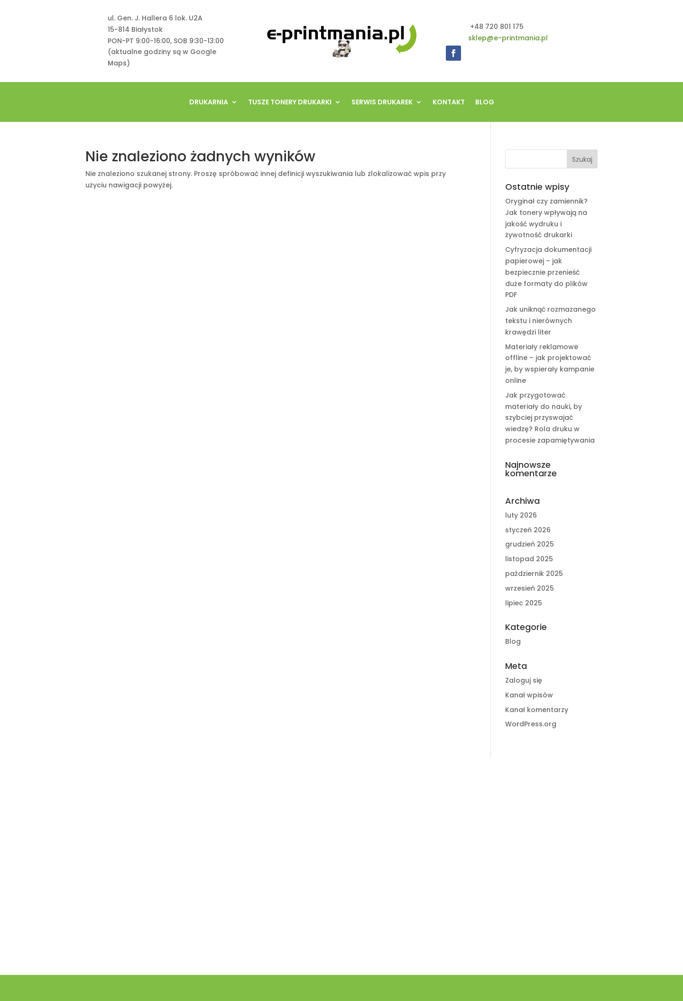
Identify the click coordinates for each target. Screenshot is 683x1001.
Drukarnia (208, 103)
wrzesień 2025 (529, 588)
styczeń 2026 (528, 530)
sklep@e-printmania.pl (508, 38)
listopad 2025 (529, 559)
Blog (484, 103)
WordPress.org (530, 724)
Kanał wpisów (529, 695)
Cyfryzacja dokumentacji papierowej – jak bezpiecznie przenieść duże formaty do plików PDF (548, 272)
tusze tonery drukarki (290, 103)
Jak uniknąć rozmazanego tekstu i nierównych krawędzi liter (550, 321)
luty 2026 (521, 515)
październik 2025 (534, 573)
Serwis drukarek (382, 103)
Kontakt (449, 103)
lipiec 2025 (523, 603)
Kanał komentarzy (536, 709)
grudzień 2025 (529, 544)
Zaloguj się (523, 680)
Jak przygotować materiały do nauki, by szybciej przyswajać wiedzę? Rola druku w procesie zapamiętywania (550, 417)
